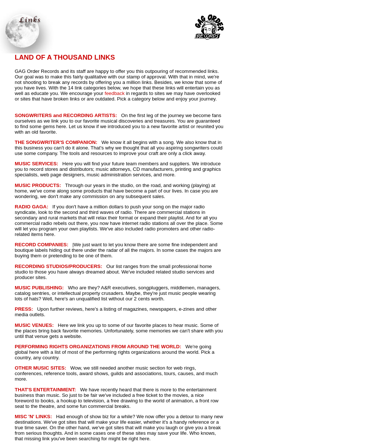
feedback (114, 93)
